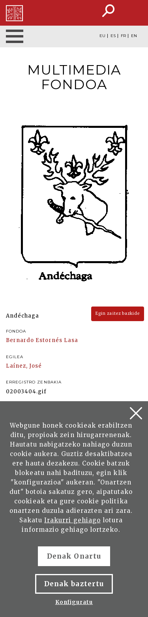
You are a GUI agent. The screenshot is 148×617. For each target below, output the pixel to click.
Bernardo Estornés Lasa (42, 340)
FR (123, 36)
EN (134, 36)
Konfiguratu (74, 602)
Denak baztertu (74, 584)
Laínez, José (24, 366)
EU (102, 36)
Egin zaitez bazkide (118, 313)
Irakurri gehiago (72, 520)
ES (113, 36)
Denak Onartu (74, 556)
